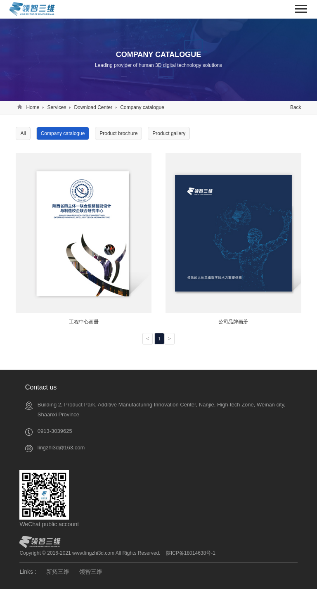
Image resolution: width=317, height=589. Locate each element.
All (23, 133)
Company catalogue (142, 107)
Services (56, 107)
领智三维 (90, 571)
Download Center (93, 107)
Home (32, 107)
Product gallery (168, 133)
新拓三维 (57, 571)
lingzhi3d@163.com (61, 447)
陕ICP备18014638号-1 (190, 553)
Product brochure (118, 133)
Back (295, 107)
